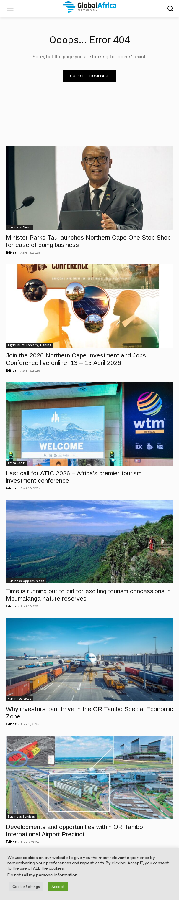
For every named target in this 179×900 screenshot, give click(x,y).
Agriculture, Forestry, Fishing (29, 345)
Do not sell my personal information (42, 875)
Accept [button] (57, 886)
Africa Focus (17, 463)
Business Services (21, 817)
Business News (19, 227)
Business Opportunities (26, 581)
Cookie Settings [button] (26, 886)
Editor (11, 252)
